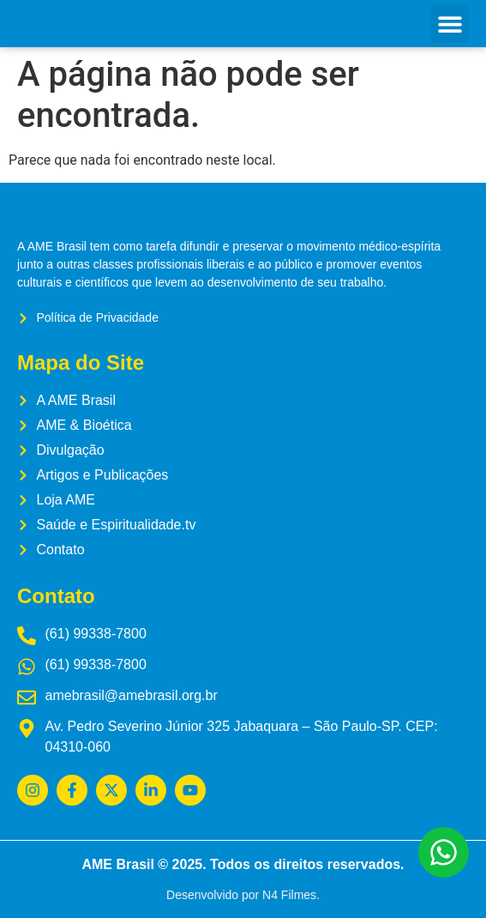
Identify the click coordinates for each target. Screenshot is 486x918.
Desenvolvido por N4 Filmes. (243, 895)
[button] (449, 23)
